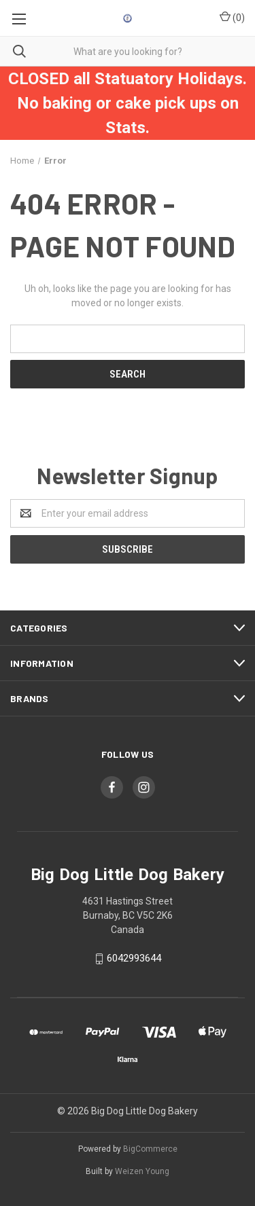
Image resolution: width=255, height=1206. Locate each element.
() (232, 17)
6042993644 (134, 958)
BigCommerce (150, 1149)
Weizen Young (142, 1171)
